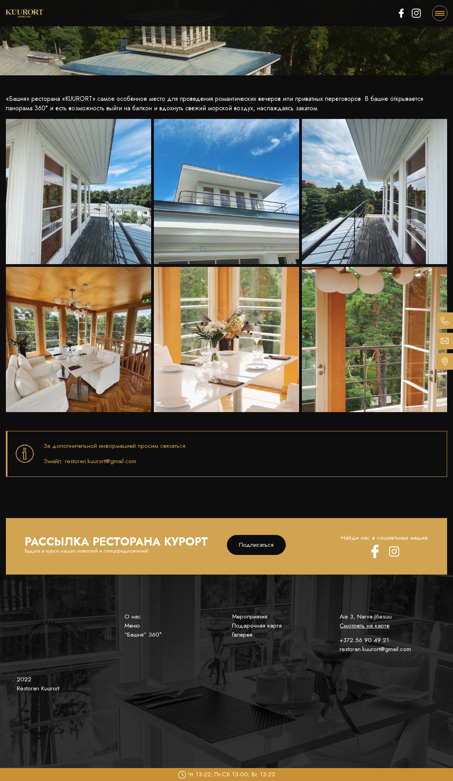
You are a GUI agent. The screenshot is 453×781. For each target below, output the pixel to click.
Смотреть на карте (364, 625)
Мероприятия (249, 616)
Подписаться (256, 544)
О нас (132, 616)
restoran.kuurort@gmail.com (375, 649)
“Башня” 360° (143, 634)
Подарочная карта (257, 625)
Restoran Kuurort (38, 688)
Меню (132, 625)
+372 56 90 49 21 (364, 640)
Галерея (242, 634)
